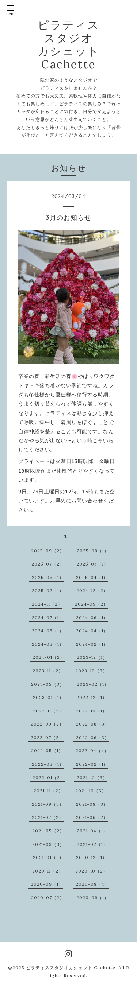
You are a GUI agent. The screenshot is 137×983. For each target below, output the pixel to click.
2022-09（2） (47, 724)
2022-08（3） (92, 724)
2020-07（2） (47, 897)
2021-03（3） (48, 844)
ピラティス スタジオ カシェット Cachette (69, 44)
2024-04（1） (92, 630)
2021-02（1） (92, 844)
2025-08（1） (93, 550)
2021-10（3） (90, 790)
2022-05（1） (47, 750)
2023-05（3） (47, 684)
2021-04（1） (92, 831)
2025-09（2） (47, 550)
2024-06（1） (92, 617)
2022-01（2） (49, 777)
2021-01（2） (48, 857)
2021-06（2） (92, 817)
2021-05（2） (48, 831)
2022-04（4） (92, 750)
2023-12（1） (92, 657)
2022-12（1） (91, 697)
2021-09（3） (48, 804)
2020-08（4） (92, 884)
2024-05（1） (48, 630)
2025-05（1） (48, 577)
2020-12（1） (91, 857)
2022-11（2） (48, 711)
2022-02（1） (92, 764)
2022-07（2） (47, 737)
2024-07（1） (48, 617)
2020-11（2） (47, 871)
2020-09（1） (47, 884)
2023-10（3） (91, 670)
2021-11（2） (48, 790)
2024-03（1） (48, 644)
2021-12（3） (92, 777)
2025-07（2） (47, 564)
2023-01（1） (48, 697)
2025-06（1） (92, 564)
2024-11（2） (47, 604)
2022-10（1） (91, 711)
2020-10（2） (91, 871)
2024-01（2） (49, 657)
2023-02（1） (93, 684)
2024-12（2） (92, 590)
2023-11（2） (48, 670)
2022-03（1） (48, 764)
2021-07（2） (48, 817)
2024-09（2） (91, 604)
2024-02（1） (92, 644)
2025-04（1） (92, 577)
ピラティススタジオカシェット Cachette (70, 967)
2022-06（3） (92, 737)
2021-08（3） (92, 804)
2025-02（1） (48, 590)
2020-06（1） (92, 897)
